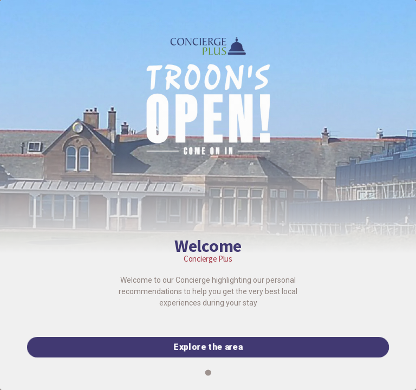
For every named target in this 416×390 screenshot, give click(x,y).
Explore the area (207, 347)
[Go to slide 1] (208, 372)
